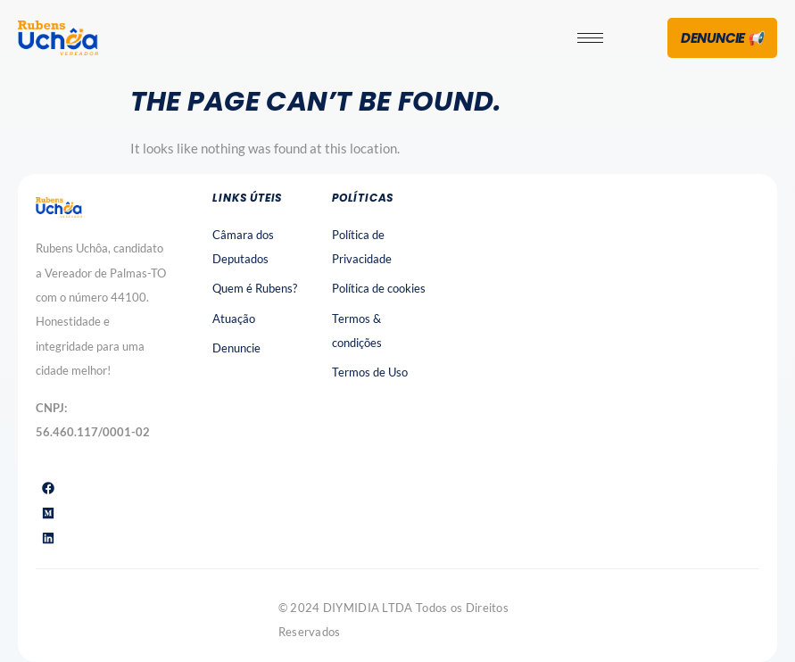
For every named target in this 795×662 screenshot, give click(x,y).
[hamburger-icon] (590, 38)
